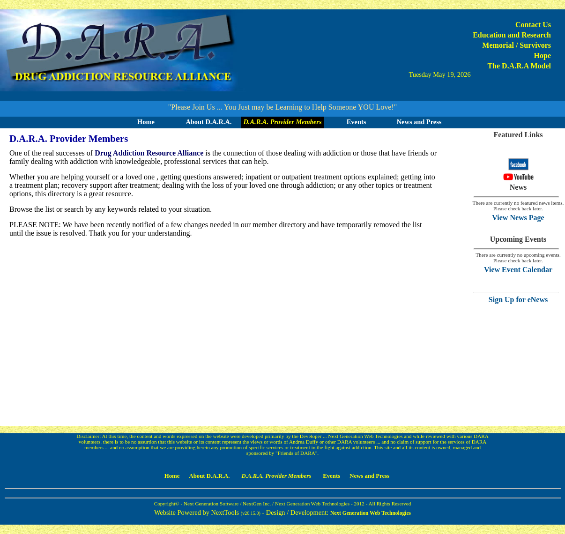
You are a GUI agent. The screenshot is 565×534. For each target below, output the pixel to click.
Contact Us (533, 25)
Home (146, 122)
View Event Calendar (518, 270)
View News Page (518, 218)
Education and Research (512, 35)
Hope (542, 55)
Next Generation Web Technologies (370, 513)
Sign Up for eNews (518, 300)
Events (356, 122)
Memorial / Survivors (516, 45)
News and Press (419, 122)
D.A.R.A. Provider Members (282, 122)
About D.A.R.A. (208, 122)
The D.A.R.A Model (519, 66)
